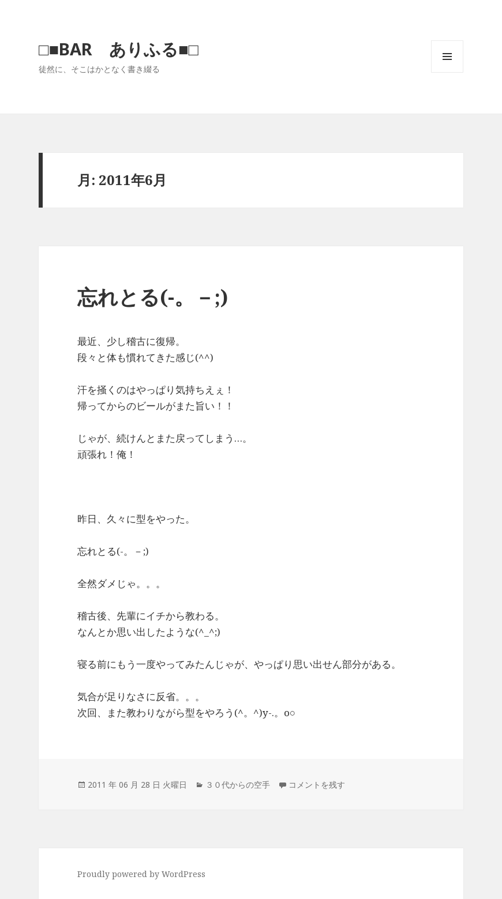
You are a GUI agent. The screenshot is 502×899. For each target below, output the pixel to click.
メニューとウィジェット (447, 72)
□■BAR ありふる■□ (118, 48)
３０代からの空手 (237, 784)
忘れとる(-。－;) (152, 296)
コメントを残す (317, 784)
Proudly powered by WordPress (141, 873)
